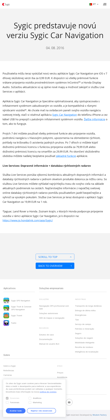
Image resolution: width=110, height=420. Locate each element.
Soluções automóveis (48, 313)
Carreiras (7, 375)
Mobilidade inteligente (84, 342)
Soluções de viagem (84, 338)
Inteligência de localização (86, 352)
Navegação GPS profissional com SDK (54, 307)
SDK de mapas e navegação (51, 318)
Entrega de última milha (85, 310)
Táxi (77, 319)
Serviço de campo (83, 324)
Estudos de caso (46, 335)
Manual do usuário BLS (49, 344)
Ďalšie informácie (94, 119)
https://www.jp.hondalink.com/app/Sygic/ (28, 220)
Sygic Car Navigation (64, 114)
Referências (8, 370)
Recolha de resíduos (84, 347)
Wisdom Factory (100, 415)
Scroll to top (55, 257)
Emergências (80, 315)
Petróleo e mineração (84, 329)
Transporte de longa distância (88, 306)
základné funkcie (66, 156)
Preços (60, 372)
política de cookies (48, 392)
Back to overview (55, 265)
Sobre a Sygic (9, 366)
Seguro (78, 333)
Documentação (45, 339)
